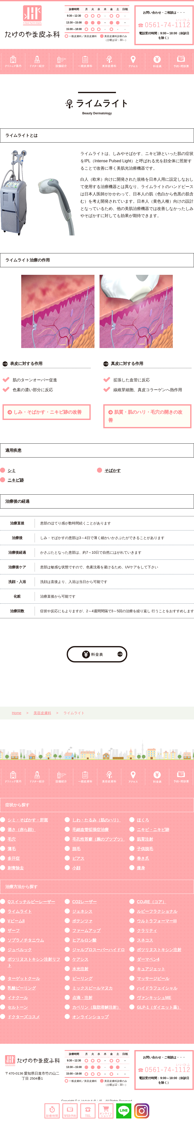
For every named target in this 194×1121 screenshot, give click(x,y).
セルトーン (18, 1007)
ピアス (78, 858)
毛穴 (12, 839)
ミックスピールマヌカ (92, 988)
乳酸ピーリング (22, 988)
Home (16, 713)
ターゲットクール (24, 978)
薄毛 (12, 849)
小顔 (76, 868)
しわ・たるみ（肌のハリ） (96, 820)
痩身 (141, 868)
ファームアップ (86, 930)
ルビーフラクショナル (157, 911)
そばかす (113, 470)
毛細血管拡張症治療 (90, 830)
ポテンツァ (82, 921)
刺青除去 (16, 868)
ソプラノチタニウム (26, 940)
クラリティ (147, 930)
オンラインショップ (90, 1017)
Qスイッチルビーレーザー (31, 902)
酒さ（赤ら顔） (22, 830)
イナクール (18, 998)
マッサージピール (153, 978)
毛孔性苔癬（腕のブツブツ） (98, 839)
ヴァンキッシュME (154, 998)
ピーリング (82, 978)
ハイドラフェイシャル (157, 988)
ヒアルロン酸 (84, 940)
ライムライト (20, 911)
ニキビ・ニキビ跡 (153, 830)
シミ (12, 470)
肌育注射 (145, 839)
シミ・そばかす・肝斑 (28, 820)
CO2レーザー (84, 902)
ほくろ (143, 820)
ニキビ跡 (16, 480)
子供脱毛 (145, 849)
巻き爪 (143, 858)
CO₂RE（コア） (151, 902)
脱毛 (76, 849)
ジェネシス (82, 911)
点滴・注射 (82, 998)
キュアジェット (151, 969)
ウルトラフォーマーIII (157, 921)
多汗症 (14, 858)
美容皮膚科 (42, 713)
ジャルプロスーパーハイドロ (98, 950)
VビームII (16, 921)
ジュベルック (20, 950)
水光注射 (80, 969)
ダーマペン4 (148, 959)
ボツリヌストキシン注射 (159, 950)
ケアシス (80, 959)
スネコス (145, 940)
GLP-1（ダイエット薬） (159, 1007)
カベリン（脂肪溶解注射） (96, 1007)
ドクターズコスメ (24, 1017)
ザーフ (14, 930)
